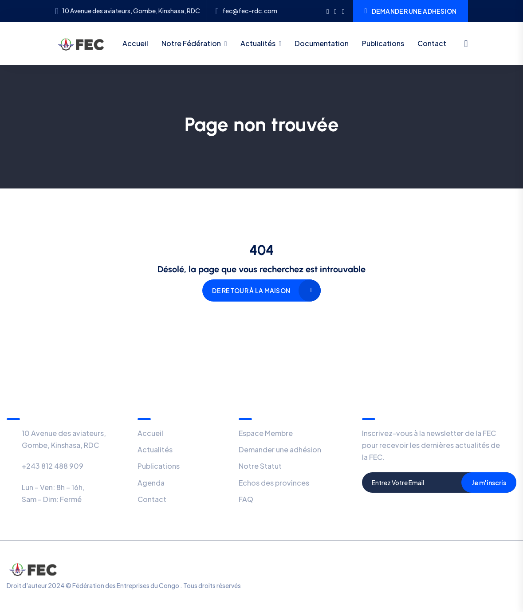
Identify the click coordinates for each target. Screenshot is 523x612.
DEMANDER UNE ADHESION (410, 11)
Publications (383, 43)
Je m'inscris (489, 482)
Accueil (135, 43)
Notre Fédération (191, 43)
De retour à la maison (251, 290)
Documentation (322, 43)
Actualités (257, 43)
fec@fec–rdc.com (249, 11)
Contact (431, 43)
